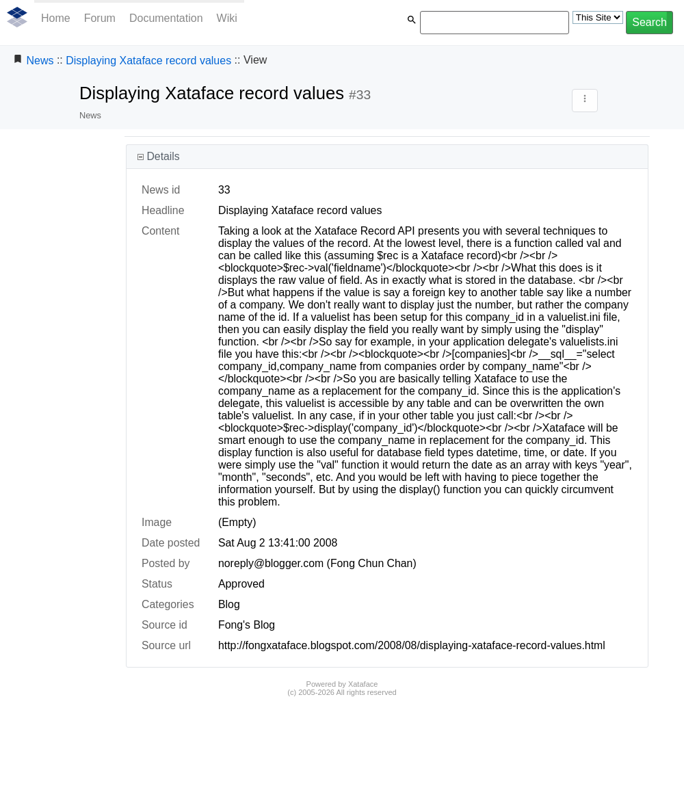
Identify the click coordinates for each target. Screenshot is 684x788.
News (39, 60)
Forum (100, 18)
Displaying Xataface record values (148, 60)
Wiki (227, 18)
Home (55, 18)
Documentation (166, 18)
